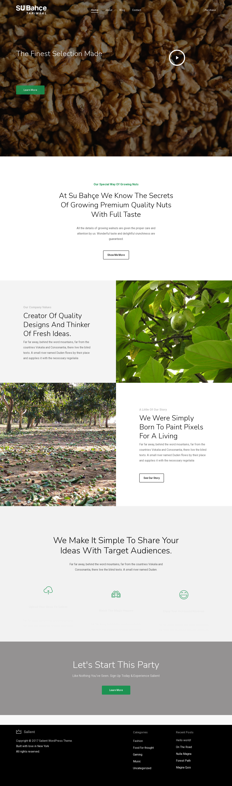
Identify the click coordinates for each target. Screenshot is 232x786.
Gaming (137, 754)
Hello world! (183, 740)
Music (137, 761)
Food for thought (143, 747)
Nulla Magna (183, 754)
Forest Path (183, 760)
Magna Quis (183, 767)
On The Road (184, 747)
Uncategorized (142, 768)
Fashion (138, 741)
